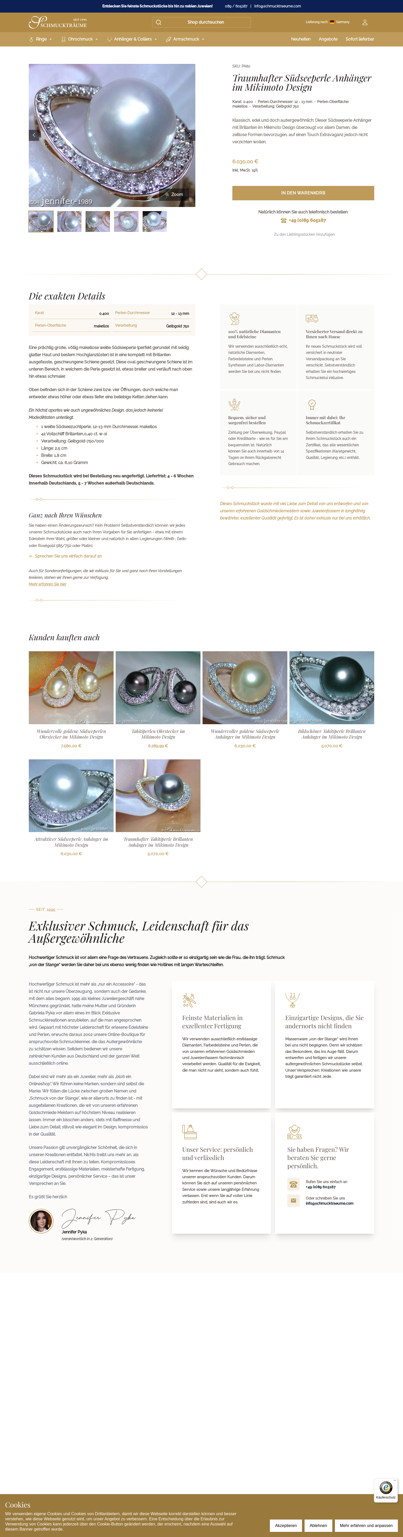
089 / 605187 (236, 6)
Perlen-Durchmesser (132, 313)
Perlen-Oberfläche (50, 325)
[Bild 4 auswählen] (126, 221)
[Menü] (395, 1481)
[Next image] (190, 135)
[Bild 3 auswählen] (98, 221)
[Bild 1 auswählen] (41, 221)
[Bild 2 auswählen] (69, 221)
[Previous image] (34, 135)
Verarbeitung (126, 325)
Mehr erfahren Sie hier (47, 584)
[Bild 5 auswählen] (155, 221)
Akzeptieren (286, 1525)
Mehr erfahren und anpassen (366, 1525)
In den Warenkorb (303, 193)
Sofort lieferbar (360, 39)
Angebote (328, 39)
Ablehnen (318, 1525)
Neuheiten (300, 39)
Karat (39, 313)
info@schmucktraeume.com (277, 6)
